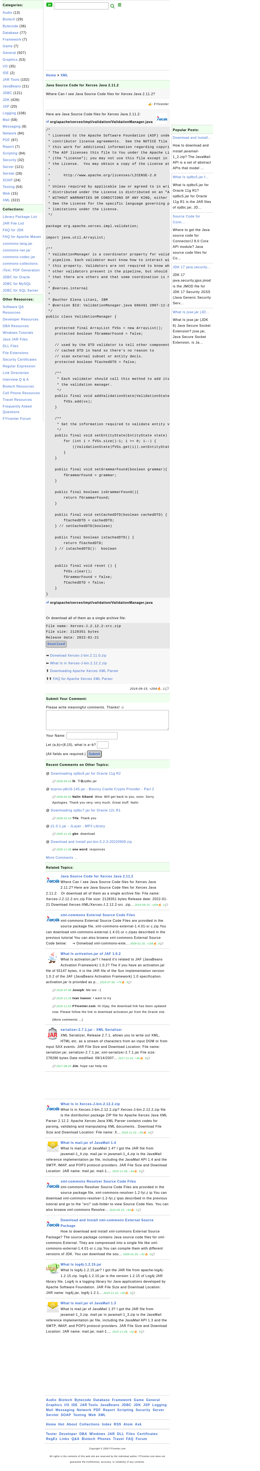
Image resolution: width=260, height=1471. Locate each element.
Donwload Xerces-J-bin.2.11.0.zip (78, 655)
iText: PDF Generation (21, 270)
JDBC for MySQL (17, 284)
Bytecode (10, 26)
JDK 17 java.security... (191, 267)
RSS (117, 1428)
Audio (7, 12)
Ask (138, 1428)
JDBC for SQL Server (20, 290)
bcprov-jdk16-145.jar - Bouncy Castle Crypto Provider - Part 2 (102, 793)
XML (6, 200)
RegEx (51, 1443)
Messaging (12, 126)
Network (9, 133)
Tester (51, 1438)
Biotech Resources (18, 386)
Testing (9, 187)
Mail (6, 120)
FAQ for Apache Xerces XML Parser (83, 679)
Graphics (10, 59)
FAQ (130, 1443)
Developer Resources (21, 319)
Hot (61, 1428)
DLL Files (11, 346)
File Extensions (16, 353)
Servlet (9, 173)
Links (64, 1443)
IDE (6, 73)
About (72, 1428)
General (9, 53)
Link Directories (16, 373)
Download (56, 644)
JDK (6, 100)
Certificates (147, 1438)
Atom (128, 1428)
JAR (111, 1438)
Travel (118, 1443)
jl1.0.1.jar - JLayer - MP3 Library (78, 830)
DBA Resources (16, 326)
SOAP (8, 180)
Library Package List (20, 217)
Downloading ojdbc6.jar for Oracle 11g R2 (86, 777)
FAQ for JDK (13, 230)
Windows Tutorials (18, 332)
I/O (5, 66)
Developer (68, 1438)
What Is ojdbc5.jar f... (191, 177)
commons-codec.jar (19, 257)
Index (107, 1428)
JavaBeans (12, 86)
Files (130, 1438)
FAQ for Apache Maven (22, 237)
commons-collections (20, 263)
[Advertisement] (22, 485)
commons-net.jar (17, 250)
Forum (141, 1443)
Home (51, 75)
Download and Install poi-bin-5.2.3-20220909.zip (91, 846)
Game (8, 46)
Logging (9, 113)
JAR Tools (11, 79)
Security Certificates (20, 359)
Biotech (9, 19)
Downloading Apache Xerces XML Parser (84, 671)
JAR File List (13, 223)
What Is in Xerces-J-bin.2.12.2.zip (78, 663)
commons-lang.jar (17, 243)
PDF (6, 140)
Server (8, 167)
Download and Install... (192, 137)
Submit (94, 758)
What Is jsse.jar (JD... (191, 312)
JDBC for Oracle (16, 277)
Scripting (10, 153)
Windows (97, 1438)
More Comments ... (62, 861)
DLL (120, 1438)
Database (11, 33)
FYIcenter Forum (17, 418)
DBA (83, 1438)
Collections (90, 1428)
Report (8, 146)
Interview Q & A (16, 379)
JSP (6, 106)
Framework (12, 39)
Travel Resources (17, 399)
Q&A (76, 1443)
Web (6, 193)
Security (9, 160)
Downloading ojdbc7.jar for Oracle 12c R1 (86, 814)
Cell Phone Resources (21, 393)
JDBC (7, 93)
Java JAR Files (15, 339)
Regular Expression (19, 366)
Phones (104, 1443)
